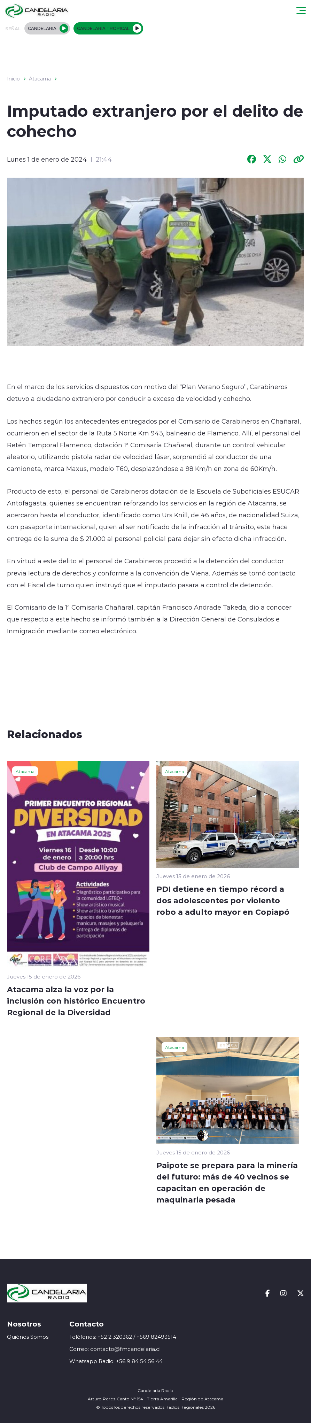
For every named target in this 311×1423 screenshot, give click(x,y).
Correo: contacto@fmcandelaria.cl (115, 1349)
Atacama (40, 78)
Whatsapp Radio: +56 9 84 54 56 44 (116, 1361)
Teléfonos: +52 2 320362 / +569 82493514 (122, 1336)
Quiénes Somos (27, 1336)
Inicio (13, 78)
